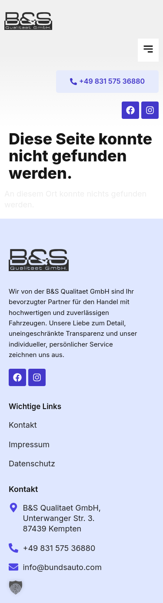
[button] (148, 50)
